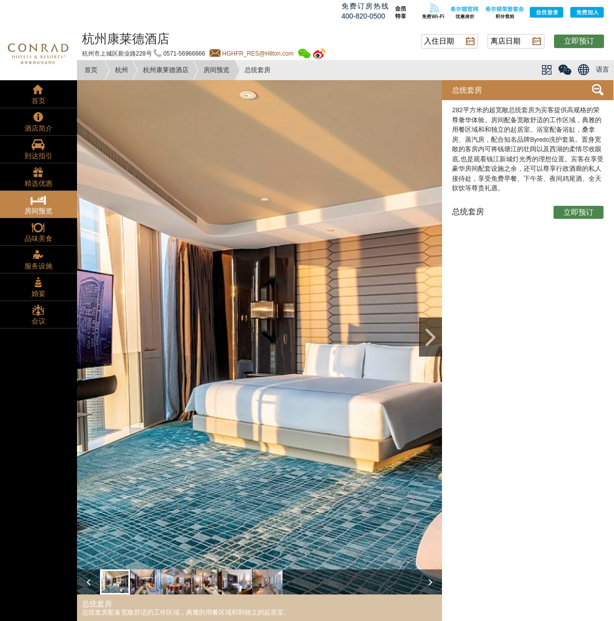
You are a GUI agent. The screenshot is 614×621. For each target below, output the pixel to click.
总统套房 (467, 90)
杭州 (121, 70)
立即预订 (579, 41)
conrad (38, 52)
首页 (91, 70)
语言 (602, 69)
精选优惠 (38, 183)
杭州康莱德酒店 (165, 70)
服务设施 (38, 266)
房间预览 (217, 70)
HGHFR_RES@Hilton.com (258, 53)
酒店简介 (38, 128)
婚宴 (39, 293)
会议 (39, 321)
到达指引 (38, 156)
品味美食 (38, 238)
